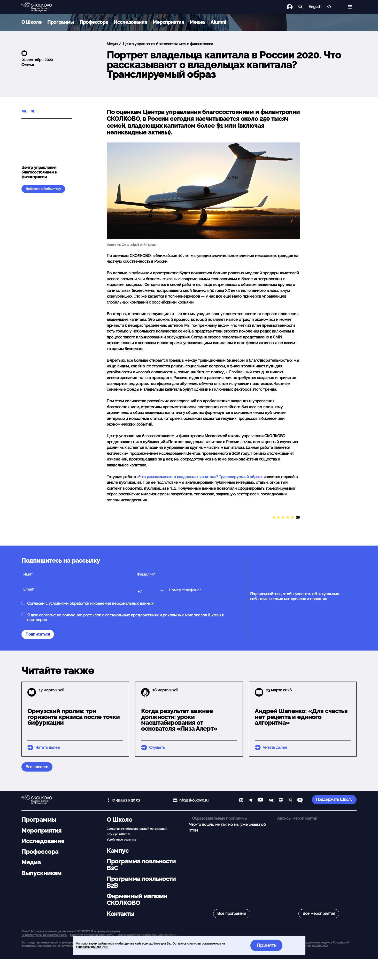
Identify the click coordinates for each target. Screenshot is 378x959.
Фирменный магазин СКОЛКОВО (137, 899)
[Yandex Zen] (281, 801)
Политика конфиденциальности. (92, 935)
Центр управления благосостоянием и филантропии (167, 44)
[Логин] (292, 7)
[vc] (290, 801)
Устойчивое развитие (121, 839)
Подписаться (38, 634)
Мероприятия (168, 22)
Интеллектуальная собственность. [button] (44, 935)
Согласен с (90, 603)
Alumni (218, 22)
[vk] (271, 801)
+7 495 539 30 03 (125, 800)
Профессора (94, 22)
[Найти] (300, 7)
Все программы (231, 913)
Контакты (120, 913)
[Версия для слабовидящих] (329, 7)
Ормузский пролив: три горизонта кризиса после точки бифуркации (73, 717)
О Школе (31, 22)
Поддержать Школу (334, 799)
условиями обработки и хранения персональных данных (101, 603)
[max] (241, 801)
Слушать (157, 747)
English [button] (314, 7)
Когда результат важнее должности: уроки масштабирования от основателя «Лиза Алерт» (179, 719)
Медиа (197, 22)
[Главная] (40, 7)
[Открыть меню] (350, 7)
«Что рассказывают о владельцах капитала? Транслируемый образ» (200, 476)
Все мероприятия (319, 913)
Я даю (125, 617)
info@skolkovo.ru (194, 800)
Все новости (37, 767)
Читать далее (47, 747)
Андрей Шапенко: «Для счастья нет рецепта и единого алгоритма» (301, 717)
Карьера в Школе (119, 834)
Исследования (130, 22)
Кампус (118, 850)
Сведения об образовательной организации (137, 828)
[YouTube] (260, 801)
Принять (266, 945)
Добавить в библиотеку (43, 189)
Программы (60, 22)
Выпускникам (41, 873)
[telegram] (250, 801)
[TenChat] (300, 801)
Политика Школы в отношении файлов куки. (147, 935)
